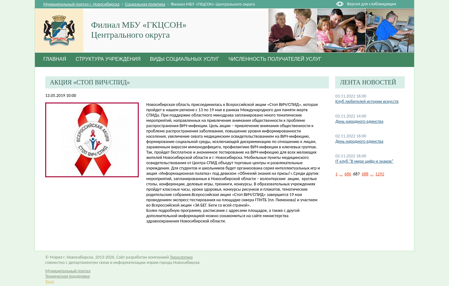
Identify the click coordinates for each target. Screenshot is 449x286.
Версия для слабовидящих (371, 4)
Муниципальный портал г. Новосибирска (81, 4)
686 (348, 174)
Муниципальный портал (67, 271)
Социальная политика (145, 4)
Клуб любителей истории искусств (366, 101)
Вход (50, 281)
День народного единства (359, 121)
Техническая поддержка (67, 276)
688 (365, 174)
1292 (379, 174)
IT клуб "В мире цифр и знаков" (364, 161)
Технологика (181, 257)
